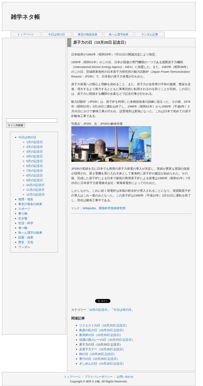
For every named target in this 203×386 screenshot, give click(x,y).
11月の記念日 (35, 189)
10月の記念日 (98, 309)
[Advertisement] (61, 16)
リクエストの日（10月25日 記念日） (104, 325)
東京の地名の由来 (30, 204)
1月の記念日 (34, 142)
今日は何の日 (56, 34)
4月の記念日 (34, 156)
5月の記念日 (34, 161)
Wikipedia (89, 208)
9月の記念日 (34, 180)
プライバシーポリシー (99, 376)
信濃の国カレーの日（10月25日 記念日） (107, 339)
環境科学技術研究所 (112, 208)
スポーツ (24, 208)
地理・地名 (25, 199)
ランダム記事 (149, 34)
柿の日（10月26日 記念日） (98, 354)
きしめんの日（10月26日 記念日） (102, 363)
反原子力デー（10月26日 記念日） (102, 349)
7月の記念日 (34, 170)
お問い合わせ (125, 376)
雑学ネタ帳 (25, 17)
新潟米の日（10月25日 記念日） (101, 335)
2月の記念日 (34, 146)
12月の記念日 (35, 194)
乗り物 (22, 213)
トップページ (25, 34)
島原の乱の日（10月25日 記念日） (102, 330)
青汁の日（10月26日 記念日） (99, 358)
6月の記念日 (34, 165)
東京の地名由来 (87, 34)
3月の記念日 (34, 151)
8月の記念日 (34, 175)
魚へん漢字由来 (118, 34)
